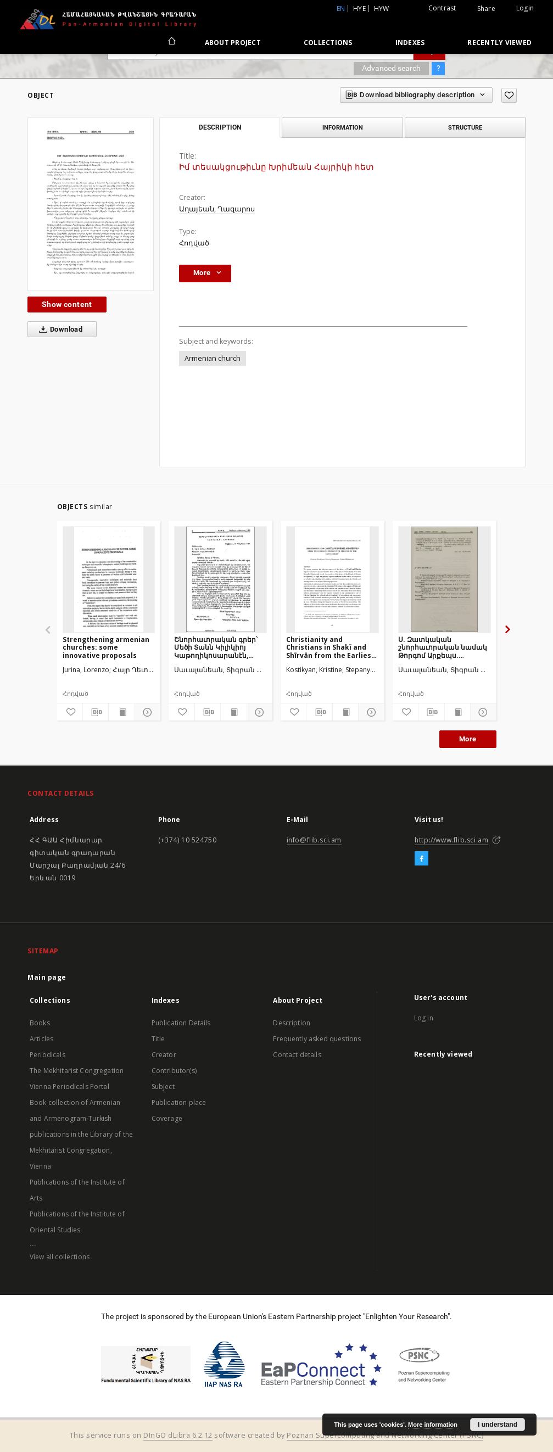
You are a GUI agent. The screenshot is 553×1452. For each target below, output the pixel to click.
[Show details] (146, 712)
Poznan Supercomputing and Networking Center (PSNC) (385, 1435)
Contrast (442, 8)
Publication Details (181, 1022)
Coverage (167, 1118)
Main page (46, 977)
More (468, 739)
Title (158, 1038)
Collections (328, 42)
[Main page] (171, 42)
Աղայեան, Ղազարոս (217, 209)
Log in (423, 1018)
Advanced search (391, 68)
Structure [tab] (465, 127)
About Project (233, 42)
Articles (41, 1038)
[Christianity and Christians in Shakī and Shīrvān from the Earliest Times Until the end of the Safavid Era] (332, 579)
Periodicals (47, 1054)
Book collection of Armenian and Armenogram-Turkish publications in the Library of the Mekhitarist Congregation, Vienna (81, 1134)
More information (432, 1424)
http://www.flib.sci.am (451, 840)
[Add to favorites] (509, 95)
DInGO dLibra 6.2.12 (178, 1435)
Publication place (179, 1102)
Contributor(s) (174, 1070)
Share (486, 8)
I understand (497, 1424)
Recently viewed (499, 42)
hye (359, 8)
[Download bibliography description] (95, 712)
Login (525, 8)
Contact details (297, 1054)
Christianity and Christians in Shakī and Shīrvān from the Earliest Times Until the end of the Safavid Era (332, 647)
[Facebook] (421, 859)
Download (58, 329)
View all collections (60, 1256)
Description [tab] (220, 127)
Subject (163, 1086)
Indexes (410, 42)
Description (291, 1022)
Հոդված (194, 243)
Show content (67, 304)
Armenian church (213, 358)
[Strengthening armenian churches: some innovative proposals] (109, 579)
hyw (381, 8)
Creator (164, 1054)
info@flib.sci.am (314, 840)
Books (40, 1022)
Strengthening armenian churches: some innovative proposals (106, 647)
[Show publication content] (121, 712)
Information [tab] (342, 127)
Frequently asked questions (317, 1038)
